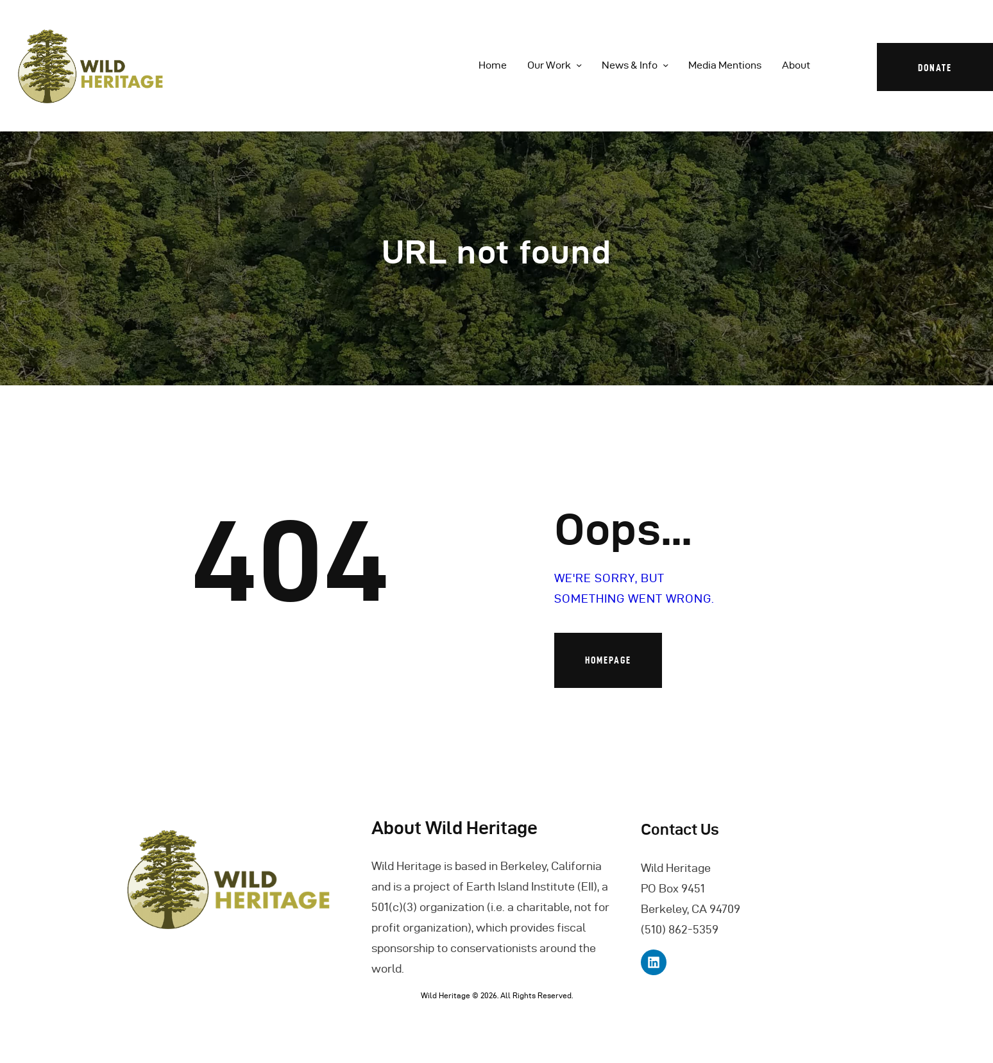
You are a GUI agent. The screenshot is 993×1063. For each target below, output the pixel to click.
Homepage (608, 660)
